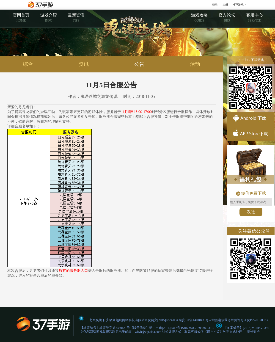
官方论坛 (227, 17)
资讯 (84, 64)
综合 (28, 64)
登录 (215, 4)
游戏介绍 (48, 17)
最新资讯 (76, 17)
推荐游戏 (238, 4)
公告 (139, 64)
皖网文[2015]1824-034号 (165, 320)
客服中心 (254, 17)
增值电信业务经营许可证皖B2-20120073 (240, 320)
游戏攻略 (199, 17)
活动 (195, 64)
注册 (225, 4)
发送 (251, 212)
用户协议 (213, 332)
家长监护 (253, 332)
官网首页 (21, 17)
